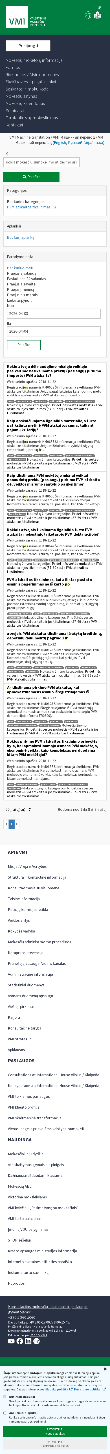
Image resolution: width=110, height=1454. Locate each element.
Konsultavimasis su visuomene (33, 888)
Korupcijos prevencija (25, 953)
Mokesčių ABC (20, 1186)
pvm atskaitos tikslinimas (80, 401)
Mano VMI (38, 1335)
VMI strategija (19, 1039)
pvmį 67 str (40, 401)
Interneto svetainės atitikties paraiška (40, 1262)
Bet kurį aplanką (20, 237)
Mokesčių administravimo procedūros (39, 942)
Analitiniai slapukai (20, 1413)
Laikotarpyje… (19, 300)
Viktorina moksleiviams (27, 1197)
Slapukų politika (56, 1389)
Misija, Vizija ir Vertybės (27, 866)
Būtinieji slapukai (19, 1397)
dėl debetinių (16, 671)
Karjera (14, 1017)
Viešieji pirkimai (21, 1007)
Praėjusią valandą (21, 273)
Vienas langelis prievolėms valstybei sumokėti (46, 1129)
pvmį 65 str (72, 667)
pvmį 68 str (14, 618)
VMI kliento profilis (23, 1107)
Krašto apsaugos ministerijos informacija (42, 1251)
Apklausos (16, 1050)
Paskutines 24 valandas (26, 279)
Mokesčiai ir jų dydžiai (26, 1154)
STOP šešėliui (19, 1240)
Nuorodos (16, 1283)
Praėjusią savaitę (21, 284)
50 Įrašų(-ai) (18, 809)
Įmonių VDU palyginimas (28, 1229)
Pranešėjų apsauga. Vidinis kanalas (37, 963)
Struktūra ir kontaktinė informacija (37, 877)
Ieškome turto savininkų (28, 1272)
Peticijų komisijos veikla (28, 910)
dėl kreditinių (88, 667)
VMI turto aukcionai (24, 1219)
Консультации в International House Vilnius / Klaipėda (53, 1086)
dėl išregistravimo (49, 725)
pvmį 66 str (56, 721)
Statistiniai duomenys (26, 985)
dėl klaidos (32, 671)
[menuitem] (34, 60)
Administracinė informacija (30, 974)
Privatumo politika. (87, 1389)
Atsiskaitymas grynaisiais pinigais (36, 1165)
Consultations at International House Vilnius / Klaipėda (53, 1075)
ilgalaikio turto (17, 459)
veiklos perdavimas (27, 784)
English (60, 143)
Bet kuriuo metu (20, 268)
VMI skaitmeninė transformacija (35, 1118)
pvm (11, 401)
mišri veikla (56, 401)
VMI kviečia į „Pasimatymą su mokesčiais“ (43, 1208)
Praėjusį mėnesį (20, 289)
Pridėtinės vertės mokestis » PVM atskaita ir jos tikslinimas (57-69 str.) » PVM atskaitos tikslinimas (55, 409)
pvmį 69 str (71, 721)
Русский (75, 143)
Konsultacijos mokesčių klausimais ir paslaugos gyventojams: (48, 1309)
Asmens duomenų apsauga (30, 996)
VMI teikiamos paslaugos (29, 1096)
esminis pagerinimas (20, 613)
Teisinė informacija (24, 899)
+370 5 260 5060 (21, 1317)
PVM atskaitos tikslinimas (31, 207)
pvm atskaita (24, 401)
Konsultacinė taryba (24, 1028)
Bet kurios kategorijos (25, 202)
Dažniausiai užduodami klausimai (35, 1175)
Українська (93, 143)
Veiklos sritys (19, 920)
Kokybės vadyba (21, 931)
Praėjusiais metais (22, 295)
